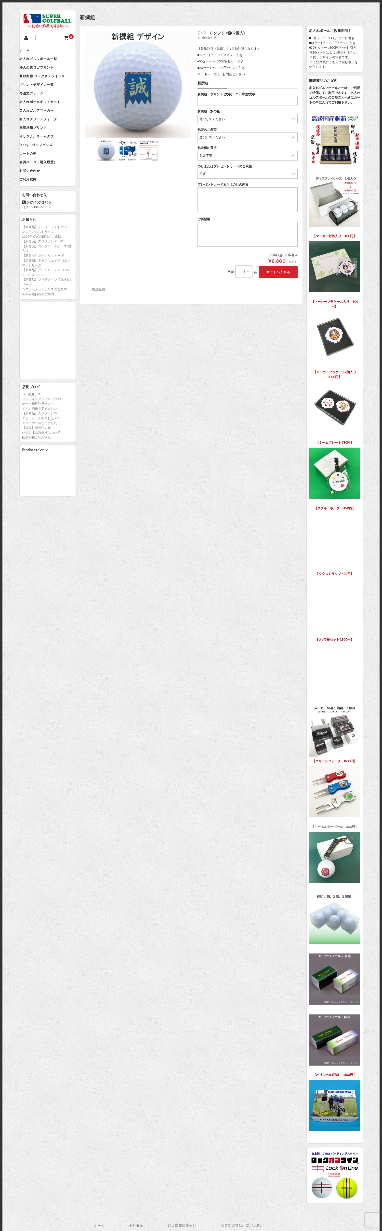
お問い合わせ (35, 195)
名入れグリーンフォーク (43, 133)
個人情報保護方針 (182, 1226)
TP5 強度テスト (33, 422)
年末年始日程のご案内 (38, 321)
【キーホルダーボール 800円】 (334, 796)
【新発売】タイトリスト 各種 (43, 283)
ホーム (30, 51)
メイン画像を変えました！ (41, 436)
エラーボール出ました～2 (40, 446)
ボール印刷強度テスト (38, 431)
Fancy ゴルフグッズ (41, 164)
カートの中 (33, 175)
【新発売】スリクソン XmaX (42, 269)
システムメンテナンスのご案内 (44, 317)
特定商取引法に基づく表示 (242, 1226)
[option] (138, 84)
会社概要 (136, 1226)
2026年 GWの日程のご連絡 (41, 264)
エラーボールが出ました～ (41, 450)
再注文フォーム (37, 102)
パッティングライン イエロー (43, 426)
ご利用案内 (33, 206)
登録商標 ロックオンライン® (47, 82)
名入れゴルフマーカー (42, 123)
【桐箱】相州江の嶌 (36, 455)
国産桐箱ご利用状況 (36, 465)
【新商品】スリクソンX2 (40, 441)
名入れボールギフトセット (45, 113)
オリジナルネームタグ (42, 154)
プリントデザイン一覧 (42, 92)
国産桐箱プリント (38, 144)
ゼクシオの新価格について (41, 460)
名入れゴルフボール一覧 (43, 61)
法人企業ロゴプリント (42, 71)
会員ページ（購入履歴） (43, 185)
